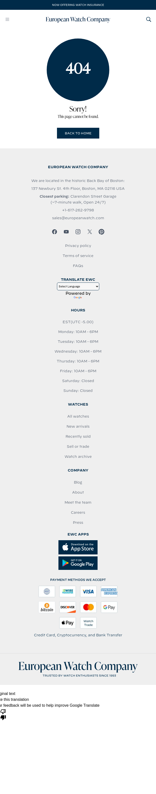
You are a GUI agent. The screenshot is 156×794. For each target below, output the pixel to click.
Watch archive (78, 457)
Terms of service (78, 256)
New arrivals (78, 426)
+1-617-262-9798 (78, 210)
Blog (78, 482)
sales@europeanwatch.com (78, 218)
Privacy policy (78, 246)
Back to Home (78, 133)
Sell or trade (78, 446)
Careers (78, 512)
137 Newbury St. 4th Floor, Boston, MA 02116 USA (78, 189)
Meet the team (78, 502)
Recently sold (78, 436)
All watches (78, 416)
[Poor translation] (3, 714)
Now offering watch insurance (78, 4)
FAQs (78, 266)
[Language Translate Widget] (78, 286)
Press (78, 523)
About (78, 492)
